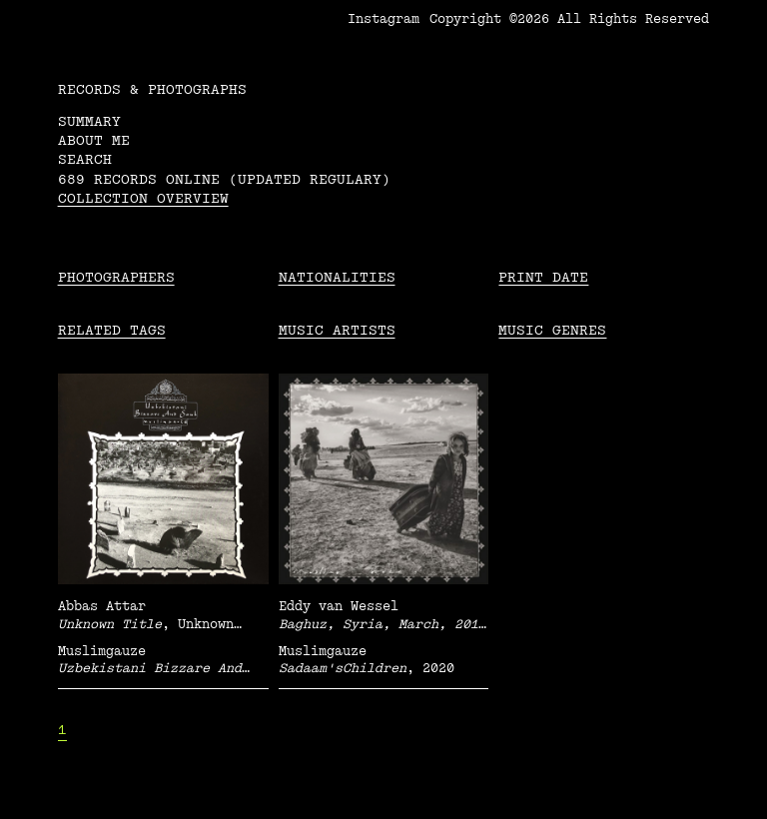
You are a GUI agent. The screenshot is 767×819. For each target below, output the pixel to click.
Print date (543, 277)
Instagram (383, 19)
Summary (89, 121)
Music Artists (337, 330)
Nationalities (337, 277)
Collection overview (143, 198)
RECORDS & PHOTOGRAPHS (152, 89)
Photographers (116, 277)
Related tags (112, 330)
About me (94, 140)
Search (85, 159)
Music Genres (552, 330)
